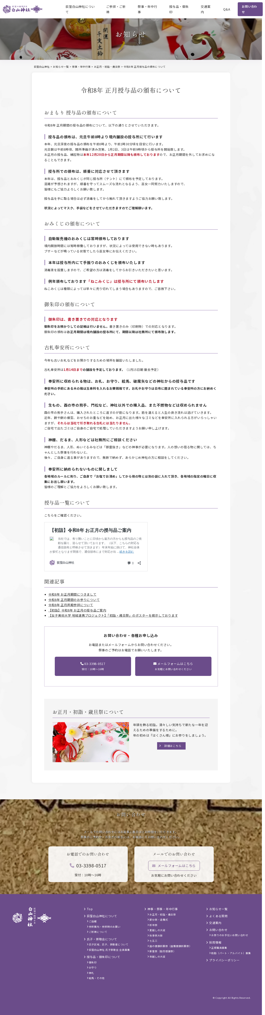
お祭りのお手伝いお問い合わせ (229, 935)
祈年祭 (153, 925)
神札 (91, 973)
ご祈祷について (98, 931)
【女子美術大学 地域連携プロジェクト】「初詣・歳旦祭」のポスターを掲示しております (113, 615)
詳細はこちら (172, 746)
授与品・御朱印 (179, 9)
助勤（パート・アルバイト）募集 (231, 953)
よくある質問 (218, 916)
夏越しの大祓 (157, 930)
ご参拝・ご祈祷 (116, 9)
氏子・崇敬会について (102, 939)
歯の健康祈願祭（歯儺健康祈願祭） (170, 946)
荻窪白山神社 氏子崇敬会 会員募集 (109, 949)
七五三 (153, 940)
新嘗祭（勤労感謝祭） (162, 951)
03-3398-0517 (88, 868)
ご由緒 (93, 921)
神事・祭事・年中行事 (162, 909)
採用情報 (215, 942)
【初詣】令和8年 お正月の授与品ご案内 (77, 610)
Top (90, 909)
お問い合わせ (249, 9)
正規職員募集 (219, 947)
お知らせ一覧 (218, 909)
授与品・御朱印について (103, 957)
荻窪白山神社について (80, 9)
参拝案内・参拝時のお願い (105, 926)
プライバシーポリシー (224, 960)
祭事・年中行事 (147, 9)
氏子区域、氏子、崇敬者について (108, 944)
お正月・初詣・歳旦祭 (162, 914)
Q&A (226, 9)
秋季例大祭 (156, 935)
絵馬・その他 (97, 978)
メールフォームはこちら (174, 868)
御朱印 (93, 962)
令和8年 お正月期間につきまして (72, 594)
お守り (93, 967)
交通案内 (205, 9)
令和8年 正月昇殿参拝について (70, 605)
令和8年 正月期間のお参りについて (74, 599)
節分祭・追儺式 (158, 919)
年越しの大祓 (157, 956)
